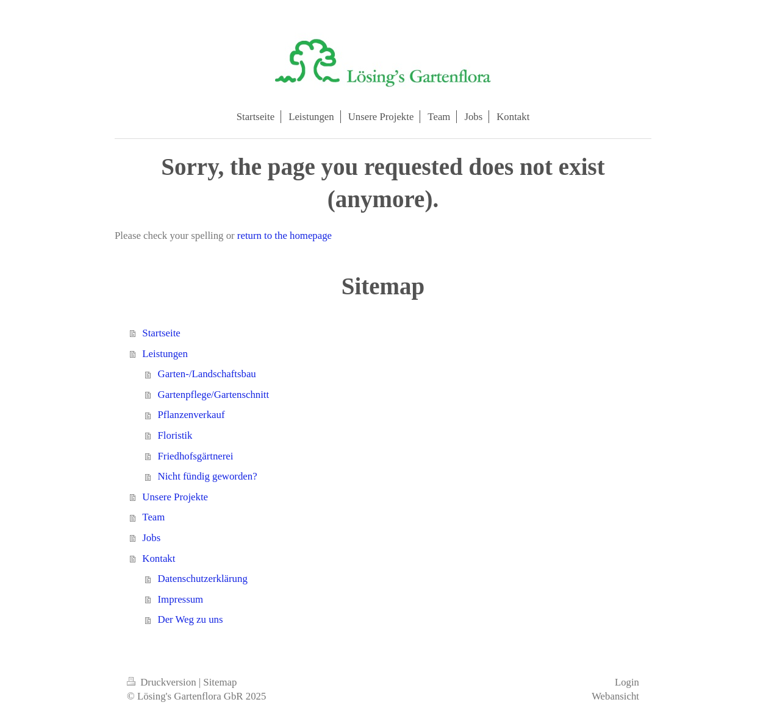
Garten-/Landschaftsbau (207, 374)
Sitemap (220, 682)
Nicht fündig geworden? (207, 476)
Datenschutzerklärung (203, 578)
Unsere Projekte (175, 497)
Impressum (181, 599)
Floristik (175, 435)
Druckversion (163, 682)
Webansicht (615, 696)
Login (627, 682)
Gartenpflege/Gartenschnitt (214, 394)
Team (153, 517)
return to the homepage (284, 235)
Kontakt (158, 558)
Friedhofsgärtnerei (196, 456)
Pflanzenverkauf (191, 414)
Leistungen (165, 354)
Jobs (151, 538)
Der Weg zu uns (190, 619)
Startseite (161, 333)
